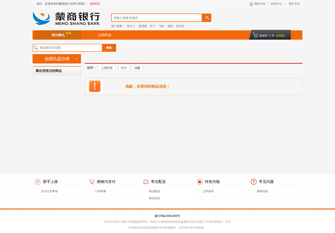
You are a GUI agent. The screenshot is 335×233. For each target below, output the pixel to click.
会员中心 (276, 3)
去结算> (281, 35)
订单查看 (100, 191)
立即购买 (208, 191)
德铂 (170, 26)
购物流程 (262, 191)
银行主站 (293, 3)
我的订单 (259, 3)
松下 (153, 26)
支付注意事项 (49, 191)
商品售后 (154, 198)
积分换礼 (61, 34)
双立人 (131, 26)
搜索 (109, 47)
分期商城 (104, 35)
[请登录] (95, 3)
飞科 (161, 26)
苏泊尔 (180, 26)
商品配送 (154, 191)
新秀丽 (143, 26)
